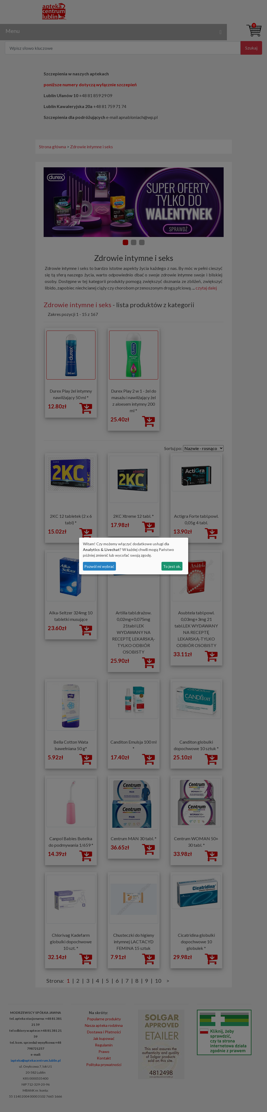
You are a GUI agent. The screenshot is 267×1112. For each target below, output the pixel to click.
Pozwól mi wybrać (99, 566)
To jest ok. (172, 566)
